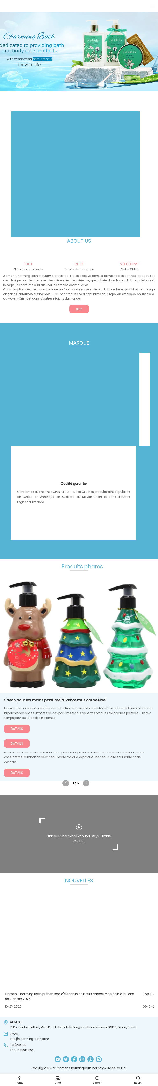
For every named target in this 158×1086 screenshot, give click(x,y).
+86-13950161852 (22, 1050)
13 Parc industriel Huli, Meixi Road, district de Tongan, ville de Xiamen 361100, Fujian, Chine (73, 1027)
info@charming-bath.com (29, 1039)
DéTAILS (17, 728)
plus (79, 308)
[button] (65, 783)
